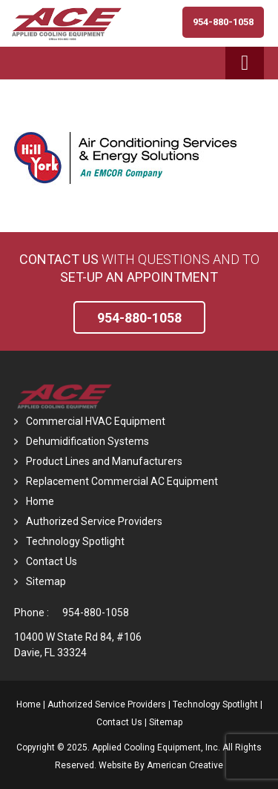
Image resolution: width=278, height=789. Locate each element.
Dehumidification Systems (87, 441)
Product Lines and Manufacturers (104, 461)
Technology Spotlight (75, 541)
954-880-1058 (95, 612)
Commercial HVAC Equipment (95, 421)
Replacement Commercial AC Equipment (122, 481)
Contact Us (59, 259)
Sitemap (46, 581)
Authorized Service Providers (94, 521)
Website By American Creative (161, 765)
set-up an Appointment (139, 277)
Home (40, 501)
